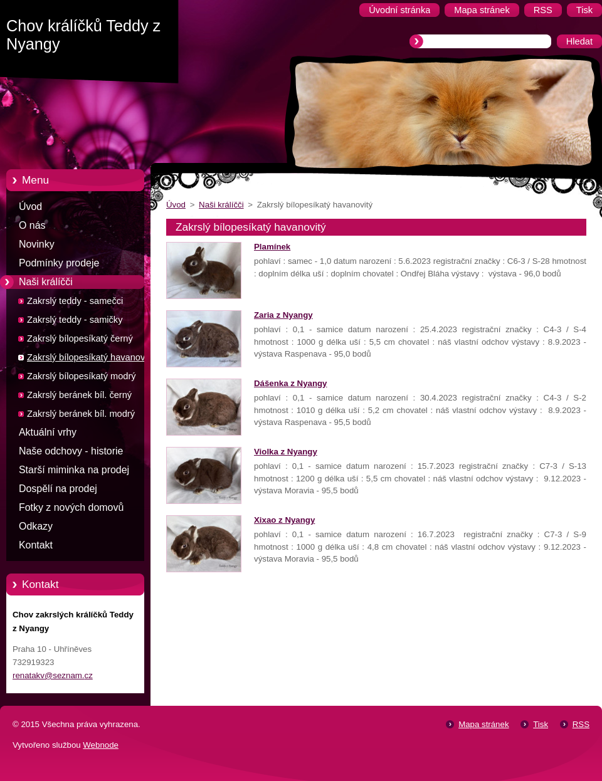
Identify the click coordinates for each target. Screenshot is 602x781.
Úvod (30, 206)
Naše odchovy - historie (71, 451)
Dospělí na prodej (58, 488)
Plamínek (272, 246)
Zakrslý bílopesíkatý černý (80, 338)
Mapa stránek (483, 724)
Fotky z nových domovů (71, 507)
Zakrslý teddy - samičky (74, 320)
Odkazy (36, 526)
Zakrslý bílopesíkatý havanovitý (90, 357)
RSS (581, 724)
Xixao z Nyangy (284, 520)
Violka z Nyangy (285, 451)
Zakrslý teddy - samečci (75, 301)
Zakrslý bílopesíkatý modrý (81, 376)
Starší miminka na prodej (74, 469)
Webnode (101, 745)
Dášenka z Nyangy (290, 383)
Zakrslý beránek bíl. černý (79, 395)
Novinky (37, 244)
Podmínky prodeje (59, 263)
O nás (32, 225)
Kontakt (36, 545)
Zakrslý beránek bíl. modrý (81, 414)
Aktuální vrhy (48, 432)
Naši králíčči (46, 281)
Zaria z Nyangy (283, 315)
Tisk (540, 724)
